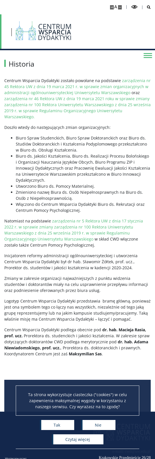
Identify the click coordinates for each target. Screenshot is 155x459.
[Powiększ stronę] (112, 7)
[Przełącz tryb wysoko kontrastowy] (134, 7)
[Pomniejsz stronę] (120, 7)
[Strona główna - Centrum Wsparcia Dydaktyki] (44, 32)
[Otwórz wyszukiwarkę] (146, 7)
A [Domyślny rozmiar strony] (115, 7)
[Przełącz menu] (148, 55)
